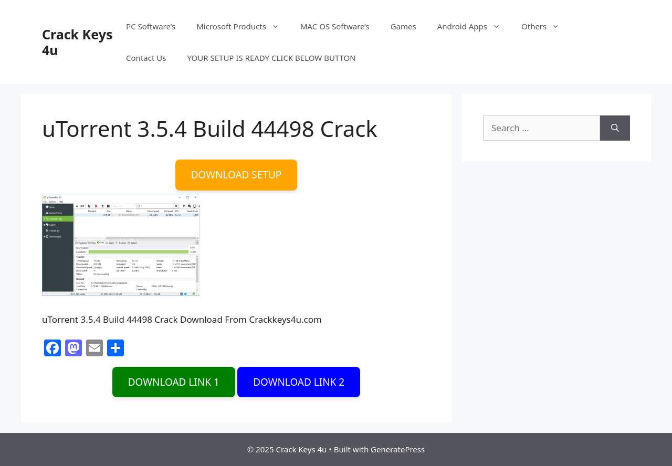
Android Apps (474, 26)
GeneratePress (398, 449)
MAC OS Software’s (335, 26)
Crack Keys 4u (77, 42)
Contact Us (146, 57)
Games (403, 26)
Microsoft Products (243, 26)
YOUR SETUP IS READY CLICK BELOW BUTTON (271, 57)
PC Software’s (150, 26)
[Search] (615, 128)
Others (545, 26)
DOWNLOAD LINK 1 (173, 382)
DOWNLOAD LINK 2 (298, 382)
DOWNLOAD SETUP (236, 175)
